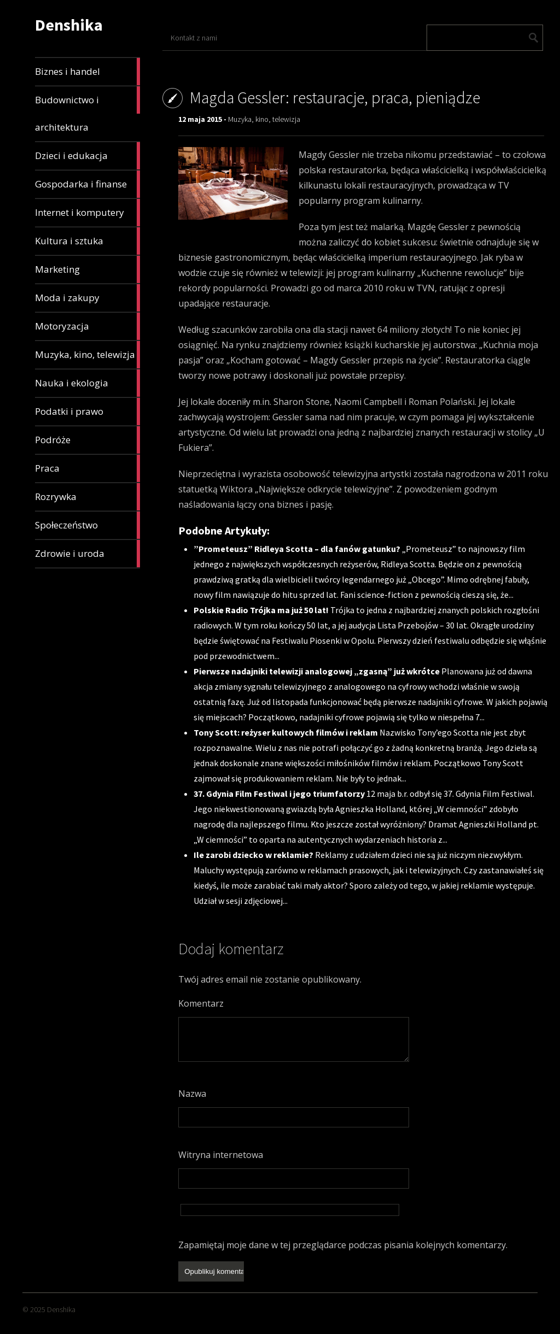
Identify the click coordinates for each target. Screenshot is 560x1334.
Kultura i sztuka (87, 241)
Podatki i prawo (87, 411)
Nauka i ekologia (87, 383)
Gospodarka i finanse (87, 184)
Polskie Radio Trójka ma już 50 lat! (262, 609)
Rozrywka (87, 496)
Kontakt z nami (194, 38)
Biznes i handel (87, 71)
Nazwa (192, 1094)
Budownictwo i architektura (87, 109)
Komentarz (201, 1003)
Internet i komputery (87, 212)
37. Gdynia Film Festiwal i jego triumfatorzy (280, 793)
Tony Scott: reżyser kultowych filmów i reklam (287, 732)
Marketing (87, 269)
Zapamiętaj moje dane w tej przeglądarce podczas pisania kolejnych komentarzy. (343, 1245)
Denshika (69, 24)
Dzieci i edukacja (87, 155)
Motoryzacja (87, 326)
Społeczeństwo (87, 525)
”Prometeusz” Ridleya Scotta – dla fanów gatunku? (298, 548)
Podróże (87, 440)
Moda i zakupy (87, 298)
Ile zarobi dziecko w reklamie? (254, 854)
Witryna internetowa (220, 1155)
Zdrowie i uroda (87, 553)
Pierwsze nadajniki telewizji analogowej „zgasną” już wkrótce (317, 671)
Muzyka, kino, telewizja (87, 354)
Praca (87, 468)
